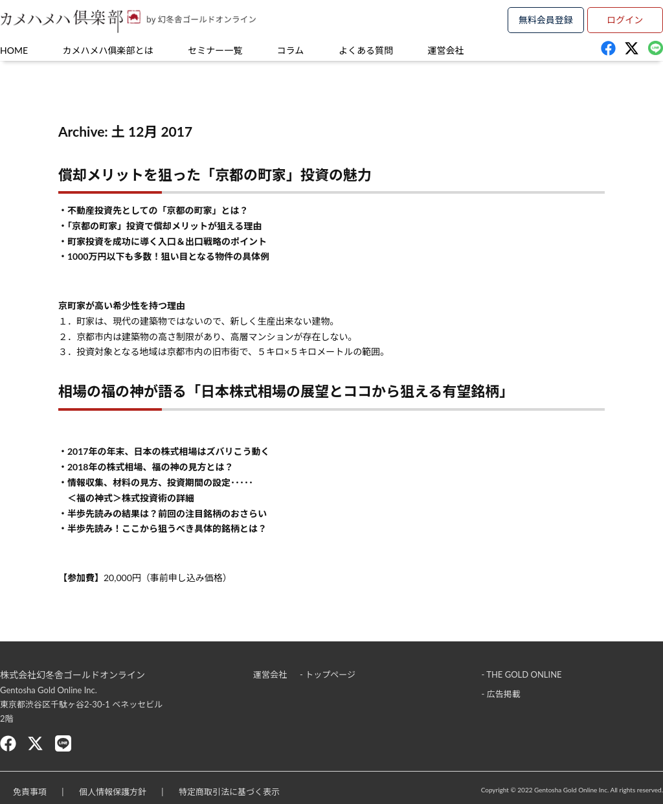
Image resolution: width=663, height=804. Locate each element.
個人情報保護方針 (112, 792)
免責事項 (30, 792)
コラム (290, 50)
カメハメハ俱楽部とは (108, 50)
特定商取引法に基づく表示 (229, 792)
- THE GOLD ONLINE (522, 674)
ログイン (625, 19)
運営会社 (446, 50)
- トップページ (327, 674)
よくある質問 (366, 50)
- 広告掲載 (501, 694)
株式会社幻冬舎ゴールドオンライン (72, 674)
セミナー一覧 (215, 50)
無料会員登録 (546, 19)
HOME (14, 50)
